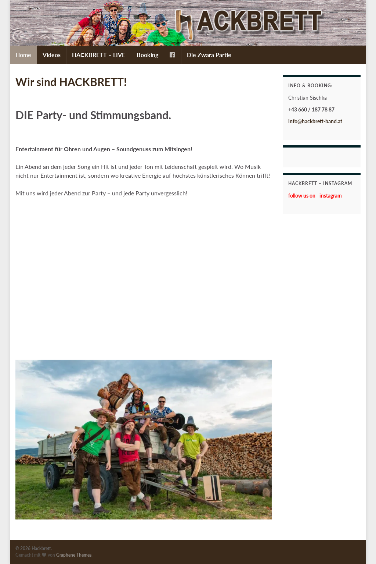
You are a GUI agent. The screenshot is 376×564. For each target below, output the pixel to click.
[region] (143, 439)
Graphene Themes (73, 555)
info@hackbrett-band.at (315, 121)
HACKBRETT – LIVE (98, 54)
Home (23, 54)
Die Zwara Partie (209, 54)
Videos (52, 54)
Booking (147, 54)
